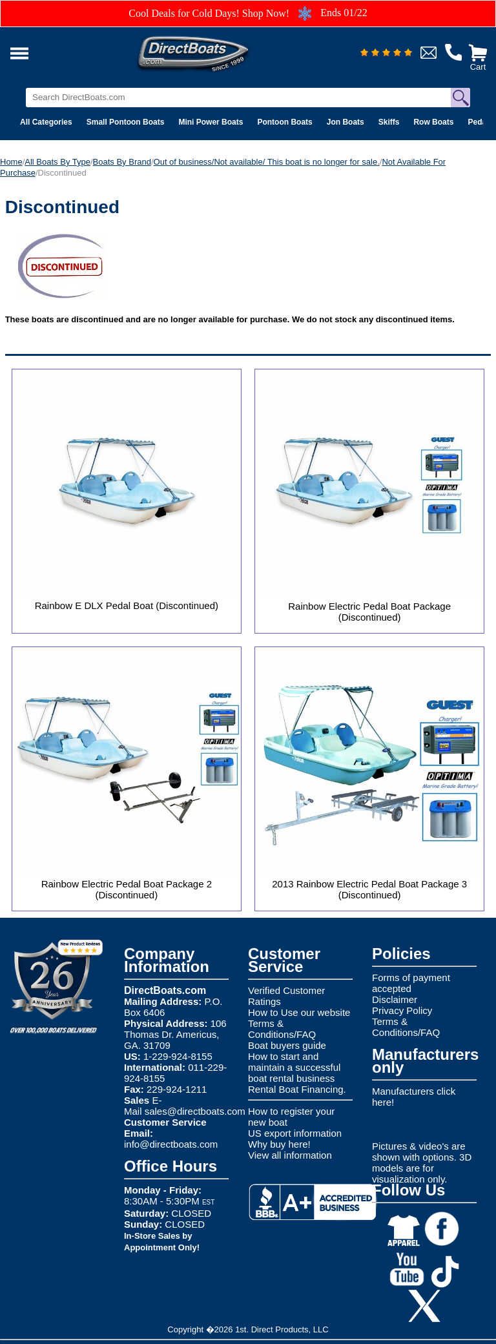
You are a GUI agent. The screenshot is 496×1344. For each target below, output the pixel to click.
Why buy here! (279, 1144)
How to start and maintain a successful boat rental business (294, 1067)
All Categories (46, 122)
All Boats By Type (57, 162)
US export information (295, 1133)
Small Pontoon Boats (126, 122)
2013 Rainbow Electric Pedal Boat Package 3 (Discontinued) (369, 889)
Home (11, 162)
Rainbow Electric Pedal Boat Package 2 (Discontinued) (126, 889)
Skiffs (389, 122)
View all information (290, 1155)
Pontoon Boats (284, 122)
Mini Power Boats (210, 122)
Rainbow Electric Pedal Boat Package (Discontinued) (369, 612)
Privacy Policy (402, 1010)
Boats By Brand (122, 162)
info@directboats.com (171, 1144)
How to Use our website (299, 1012)
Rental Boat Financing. (297, 1089)
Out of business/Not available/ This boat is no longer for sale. (267, 162)
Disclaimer (394, 999)
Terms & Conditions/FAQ (282, 1029)
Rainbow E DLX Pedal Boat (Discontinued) (126, 605)
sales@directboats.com (195, 1111)
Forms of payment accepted (411, 983)
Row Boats (433, 122)
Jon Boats (345, 122)
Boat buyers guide (287, 1045)
